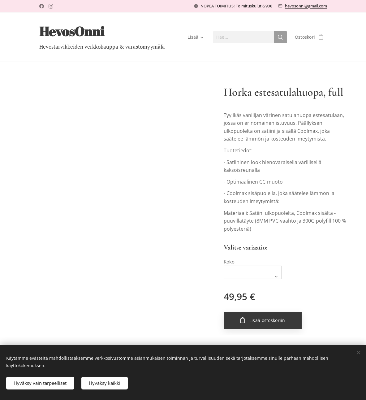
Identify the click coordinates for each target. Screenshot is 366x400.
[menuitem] (194, 37)
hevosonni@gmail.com (306, 6)
